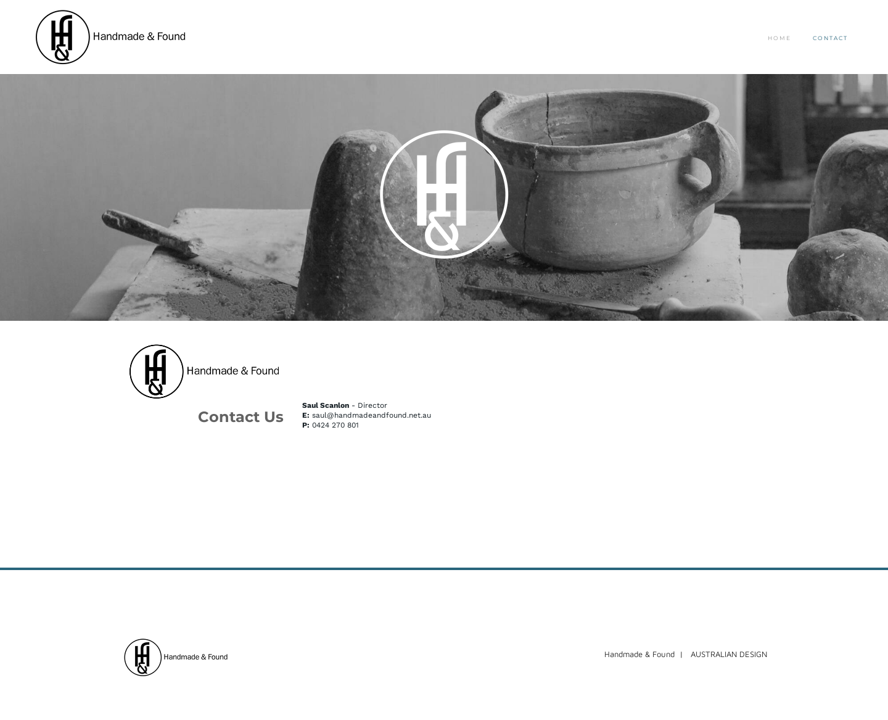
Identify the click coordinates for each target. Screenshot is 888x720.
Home (779, 38)
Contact (830, 38)
